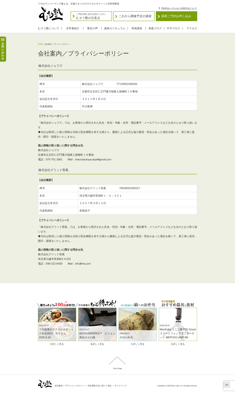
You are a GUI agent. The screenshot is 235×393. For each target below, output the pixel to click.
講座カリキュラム (114, 28)
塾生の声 (92, 28)
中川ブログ (173, 28)
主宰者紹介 (72, 28)
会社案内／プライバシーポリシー (70, 386)
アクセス (192, 28)
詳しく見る (57, 344)
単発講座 (137, 28)
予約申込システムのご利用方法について (179, 8)
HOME (40, 44)
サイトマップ (121, 386)
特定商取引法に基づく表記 (100, 386)
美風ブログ (155, 28)
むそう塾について (48, 28)
